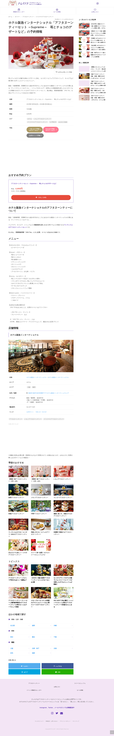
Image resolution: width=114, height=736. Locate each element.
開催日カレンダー (19, 11)
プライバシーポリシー (65, 721)
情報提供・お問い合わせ (51, 721)
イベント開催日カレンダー (34, 690)
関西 (12, 642)
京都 (55, 648)
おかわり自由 (63, 122)
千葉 (55, 637)
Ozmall (44, 412)
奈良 (11, 653)
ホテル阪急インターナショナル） (59, 377)
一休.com (38, 412)
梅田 (34, 387)
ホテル (29, 119)
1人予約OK (53, 122)
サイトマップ (76, 721)
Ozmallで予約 (50, 129)
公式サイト (30, 412)
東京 (11, 637)
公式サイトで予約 (34, 135)
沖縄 (55, 625)
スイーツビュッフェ (80, 683)
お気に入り (57, 687)
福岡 (33, 625)
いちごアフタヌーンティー (42, 119)
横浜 (33, 637)
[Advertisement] (40, 157)
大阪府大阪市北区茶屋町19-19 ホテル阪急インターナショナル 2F (48, 393)
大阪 (28, 387)
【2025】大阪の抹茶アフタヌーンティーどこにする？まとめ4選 (40, 580)
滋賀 (33, 653)
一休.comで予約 (34, 129)
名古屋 (12, 625)
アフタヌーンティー (15, 419)
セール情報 (57, 11)
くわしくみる (42, 197)
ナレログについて (39, 721)
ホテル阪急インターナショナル (36, 377)
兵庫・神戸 (35, 648)
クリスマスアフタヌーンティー (37, 122)
